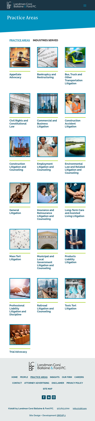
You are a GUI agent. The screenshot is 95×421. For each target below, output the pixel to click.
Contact (17, 383)
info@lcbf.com (80, 408)
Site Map (47, 389)
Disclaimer (58, 383)
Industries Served (45, 40)
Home (15, 377)
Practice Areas (19, 40)
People (24, 377)
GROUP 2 (61, 415)
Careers (79, 377)
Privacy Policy (75, 383)
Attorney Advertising (36, 383)
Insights (54, 377)
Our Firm (67, 377)
